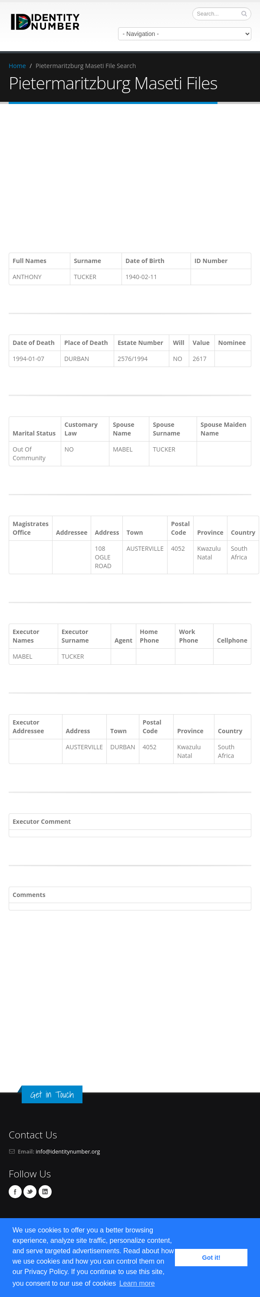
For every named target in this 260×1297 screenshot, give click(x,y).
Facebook (15, 1191)
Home (17, 66)
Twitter (29, 1191)
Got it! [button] (211, 1257)
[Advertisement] (134, 180)
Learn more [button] (137, 1283)
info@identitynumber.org (68, 1151)
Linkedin (45, 1191)
